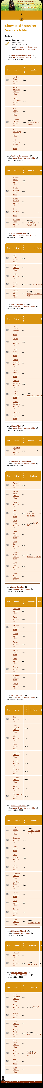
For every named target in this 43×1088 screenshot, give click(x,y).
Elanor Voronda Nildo (16, 619)
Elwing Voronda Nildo (16, 669)
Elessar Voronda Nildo (16, 644)
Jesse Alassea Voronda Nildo (16, 212)
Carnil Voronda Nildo (16, 867)
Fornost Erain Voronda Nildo (23, 57)
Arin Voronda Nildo (16, 1053)
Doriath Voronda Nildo (16, 771)
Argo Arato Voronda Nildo (16, 1043)
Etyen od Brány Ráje (18, 233)
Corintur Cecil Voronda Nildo (16, 912)
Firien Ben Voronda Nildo (16, 534)
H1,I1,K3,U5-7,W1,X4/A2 (31, 224)
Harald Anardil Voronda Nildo (16, 352)
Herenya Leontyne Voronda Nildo (16, 384)
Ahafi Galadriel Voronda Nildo (16, 997)
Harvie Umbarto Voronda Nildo (16, 363)
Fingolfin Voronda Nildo (16, 504)
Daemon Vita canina (18, 806)
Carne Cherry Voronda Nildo (16, 858)
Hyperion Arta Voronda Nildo (16, 415)
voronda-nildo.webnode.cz (26, 49)
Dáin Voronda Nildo (16, 738)
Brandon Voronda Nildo (16, 955)
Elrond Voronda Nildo (16, 652)
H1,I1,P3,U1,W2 (33, 964)
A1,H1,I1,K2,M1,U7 (34, 1034)
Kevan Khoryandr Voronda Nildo (17, 101)
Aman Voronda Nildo (16, 1023)
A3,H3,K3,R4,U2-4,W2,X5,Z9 (34, 123)
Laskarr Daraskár (17, 587)
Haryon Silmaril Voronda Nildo (16, 373)
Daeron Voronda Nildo (16, 719)
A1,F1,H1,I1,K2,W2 (34, 557)
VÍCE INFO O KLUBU (28, 7)
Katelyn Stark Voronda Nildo (16, 80)
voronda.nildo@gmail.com (27, 47)
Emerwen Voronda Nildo (16, 677)
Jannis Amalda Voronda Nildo (16, 191)
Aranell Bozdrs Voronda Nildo (23, 158)
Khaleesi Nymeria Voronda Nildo (16, 122)
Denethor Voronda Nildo (16, 754)
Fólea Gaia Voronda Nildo (16, 545)
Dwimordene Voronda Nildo (18, 796)
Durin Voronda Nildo (16, 788)
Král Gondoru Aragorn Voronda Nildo (16, 144)
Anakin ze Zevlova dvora (20, 156)
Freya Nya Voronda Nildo (16, 566)
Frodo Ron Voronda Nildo (16, 576)
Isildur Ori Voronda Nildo (16, 293)
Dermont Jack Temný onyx (21, 461)
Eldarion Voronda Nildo (16, 627)
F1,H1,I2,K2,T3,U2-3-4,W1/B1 (34, 514)
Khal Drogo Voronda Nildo (16, 111)
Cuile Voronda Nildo (16, 921)
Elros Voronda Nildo (16, 661)
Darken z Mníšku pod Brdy (21, 55)
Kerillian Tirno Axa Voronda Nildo (16, 90)
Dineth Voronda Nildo (16, 763)
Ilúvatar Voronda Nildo (16, 267)
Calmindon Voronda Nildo (17, 840)
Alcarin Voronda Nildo (16, 1015)
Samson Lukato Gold (19, 973)
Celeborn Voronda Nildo (16, 875)
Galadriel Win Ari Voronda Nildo (16, 451)
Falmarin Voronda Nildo (16, 485)
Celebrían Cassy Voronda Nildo (16, 885)
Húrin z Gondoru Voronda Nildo (16, 405)
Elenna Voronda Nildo (16, 636)
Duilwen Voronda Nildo (16, 779)
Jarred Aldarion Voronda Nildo (16, 202)
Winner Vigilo (16, 426)
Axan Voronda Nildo (16, 1070)
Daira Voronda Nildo (16, 746)
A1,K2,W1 (36, 1007)
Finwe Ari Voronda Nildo (16, 513)
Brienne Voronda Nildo (16, 963)
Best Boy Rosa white (18, 304)
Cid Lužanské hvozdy (18, 931)
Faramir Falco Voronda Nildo (16, 494)
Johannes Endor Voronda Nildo (16, 223)
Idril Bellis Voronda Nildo (16, 258)
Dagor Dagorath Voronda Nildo (16, 728)
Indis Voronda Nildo (16, 276)
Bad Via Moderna (17, 695)
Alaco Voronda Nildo (16, 1007)
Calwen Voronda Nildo (16, 848)
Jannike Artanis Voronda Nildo (16, 180)
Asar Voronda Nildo (16, 1061)
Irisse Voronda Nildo (16, 284)
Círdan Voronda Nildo (16, 894)
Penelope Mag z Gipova (21, 589)
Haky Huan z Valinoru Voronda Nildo (16, 330)
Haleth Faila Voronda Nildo (16, 342)
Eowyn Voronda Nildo (16, 686)
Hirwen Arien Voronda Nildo (16, 394)
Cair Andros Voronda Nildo (16, 830)
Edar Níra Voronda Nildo (16, 611)
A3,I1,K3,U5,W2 (34, 923)
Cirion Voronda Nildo (16, 903)
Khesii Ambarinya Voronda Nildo (17, 132)
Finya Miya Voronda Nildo (16, 524)
